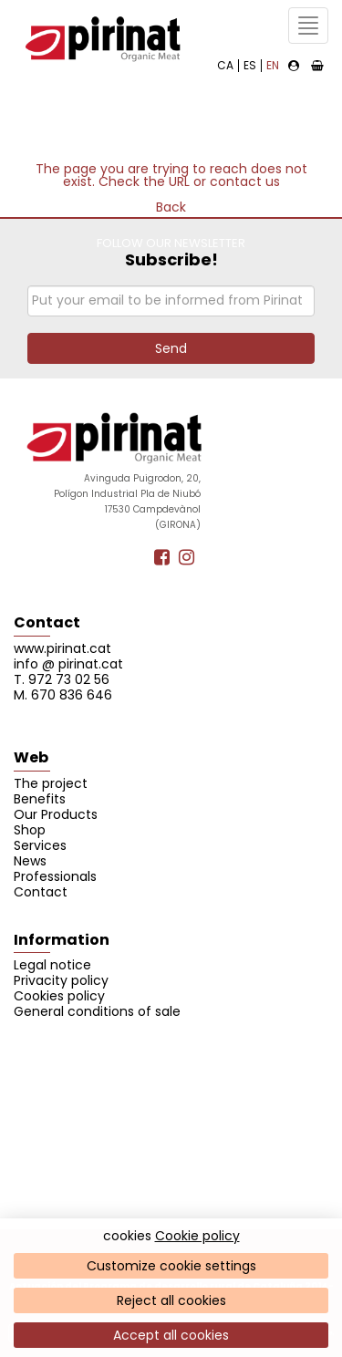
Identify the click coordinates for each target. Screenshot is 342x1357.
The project (51, 783)
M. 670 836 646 (63, 695)
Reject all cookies (171, 1300)
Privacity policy (61, 980)
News (30, 861)
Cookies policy (59, 996)
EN (272, 65)
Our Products (56, 814)
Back (171, 207)
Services (40, 845)
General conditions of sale (97, 1011)
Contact (47, 622)
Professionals (55, 876)
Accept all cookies (171, 1335)
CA (225, 65)
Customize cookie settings (171, 1266)
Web (31, 757)
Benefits (40, 799)
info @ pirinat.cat (68, 664)
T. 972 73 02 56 (61, 679)
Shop (30, 830)
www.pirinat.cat (62, 648)
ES (250, 65)
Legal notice (52, 965)
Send (171, 348)
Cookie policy (197, 1236)
